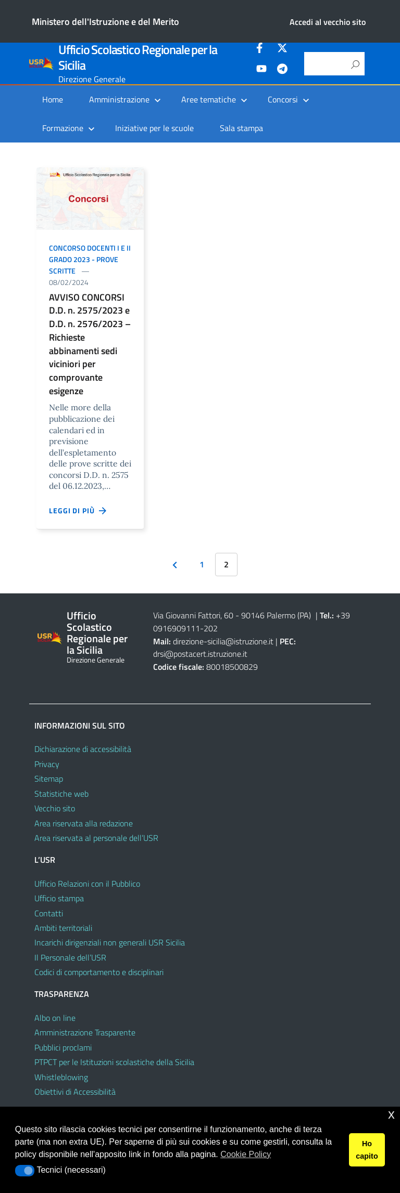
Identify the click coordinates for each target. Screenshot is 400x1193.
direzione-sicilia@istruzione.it (223, 641)
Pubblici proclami (63, 1047)
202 (211, 628)
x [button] (391, 1114)
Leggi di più (78, 510)
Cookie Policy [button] (245, 1154)
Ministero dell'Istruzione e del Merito (105, 22)
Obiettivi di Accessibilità (75, 1091)
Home (52, 99)
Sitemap (48, 778)
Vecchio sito (54, 808)
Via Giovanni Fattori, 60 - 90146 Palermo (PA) (232, 615)
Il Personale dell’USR (70, 957)
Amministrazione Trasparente (84, 1032)
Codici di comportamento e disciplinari (99, 972)
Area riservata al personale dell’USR (96, 838)
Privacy (46, 764)
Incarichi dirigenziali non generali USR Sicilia (109, 942)
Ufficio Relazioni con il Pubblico (87, 883)
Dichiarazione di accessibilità (82, 749)
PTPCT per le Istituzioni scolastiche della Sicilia (114, 1062)
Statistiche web (61, 793)
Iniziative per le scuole (154, 128)
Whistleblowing (61, 1077)
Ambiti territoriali (63, 928)
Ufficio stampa (59, 898)
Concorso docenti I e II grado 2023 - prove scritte (90, 259)
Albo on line (55, 1018)
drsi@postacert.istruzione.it (200, 653)
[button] (24, 1170)
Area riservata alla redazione (83, 823)
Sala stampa (241, 128)
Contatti (48, 913)
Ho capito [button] (367, 1149)
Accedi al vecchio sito (328, 22)
